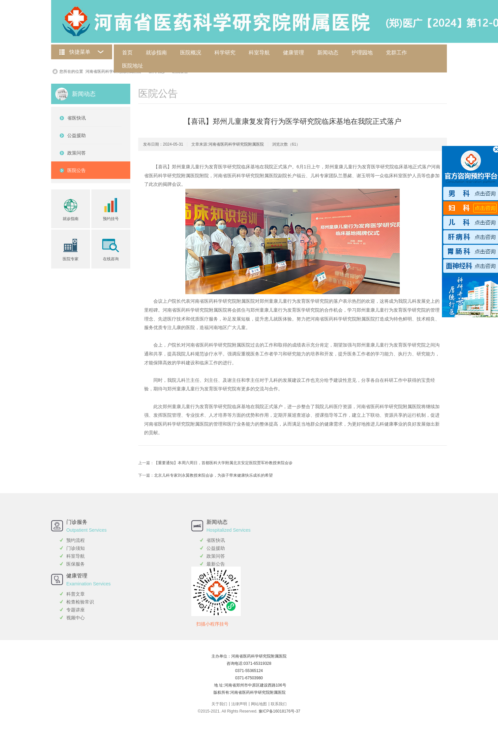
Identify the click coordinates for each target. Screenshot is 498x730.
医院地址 (132, 66)
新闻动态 (327, 52)
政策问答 (215, 556)
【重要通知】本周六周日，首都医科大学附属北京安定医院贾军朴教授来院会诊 (223, 463)
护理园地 (362, 52)
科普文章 (75, 594)
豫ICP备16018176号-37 (279, 711)
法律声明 (239, 704)
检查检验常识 (80, 601)
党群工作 (396, 52)
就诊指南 (156, 52)
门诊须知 (75, 548)
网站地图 (259, 704)
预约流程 (75, 540)
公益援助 (215, 548)
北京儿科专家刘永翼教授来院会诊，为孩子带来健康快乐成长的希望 (213, 475)
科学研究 (224, 52)
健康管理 (293, 52)
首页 (127, 52)
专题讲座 (75, 609)
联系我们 (279, 704)
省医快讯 (215, 540)
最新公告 (215, 564)
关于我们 (219, 704)
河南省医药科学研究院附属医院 (113, 71)
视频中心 (75, 617)
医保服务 (75, 564)
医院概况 (190, 52)
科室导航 (259, 52)
